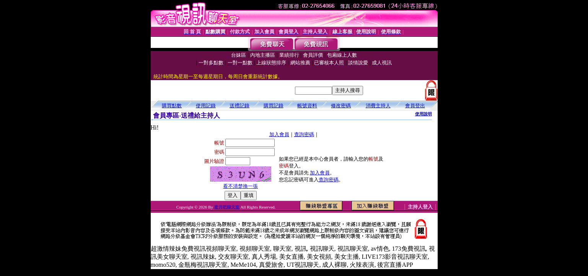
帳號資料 (307, 105)
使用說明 (423, 114)
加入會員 (279, 134)
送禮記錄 (239, 105)
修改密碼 (341, 105)
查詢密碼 (304, 134)
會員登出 (415, 105)
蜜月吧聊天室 (226, 207)
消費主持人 (378, 105)
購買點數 (172, 105)
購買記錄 (273, 105)
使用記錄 (206, 105)
